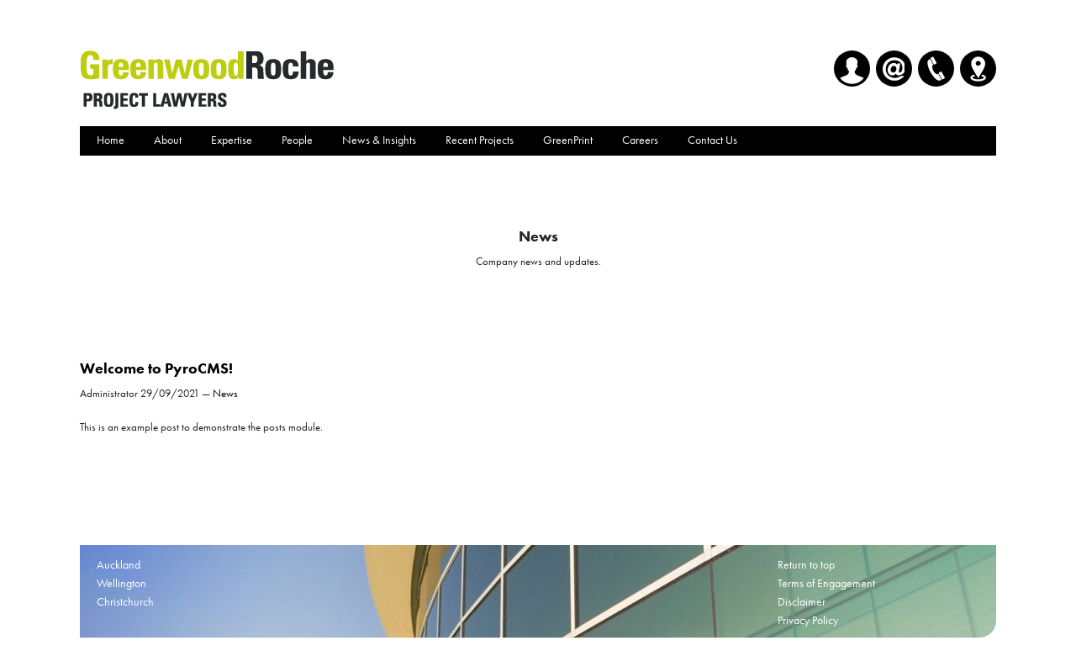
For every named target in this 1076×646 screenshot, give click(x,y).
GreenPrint (568, 139)
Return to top (806, 564)
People (297, 139)
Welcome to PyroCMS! (156, 368)
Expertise (231, 139)
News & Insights (379, 139)
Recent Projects (480, 139)
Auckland (118, 564)
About (168, 139)
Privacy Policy (808, 619)
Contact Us (712, 139)
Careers (640, 139)
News (225, 393)
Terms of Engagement (826, 582)
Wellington (121, 582)
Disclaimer (801, 601)
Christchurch (125, 601)
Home (110, 139)
